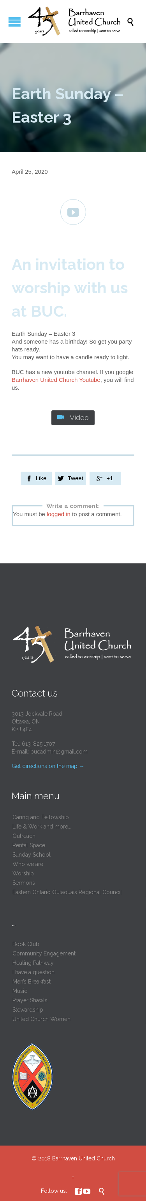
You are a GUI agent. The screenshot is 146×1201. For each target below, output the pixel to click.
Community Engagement (44, 953)
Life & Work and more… (41, 826)
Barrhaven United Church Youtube (56, 379)
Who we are (27, 864)
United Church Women (41, 1019)
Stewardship (27, 1010)
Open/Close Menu (14, 22)
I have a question (33, 972)
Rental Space (28, 845)
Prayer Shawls (29, 1000)
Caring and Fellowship (40, 817)
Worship (23, 873)
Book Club (25, 944)
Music (19, 991)
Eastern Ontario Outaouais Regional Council (67, 892)
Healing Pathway (33, 963)
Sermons (23, 883)
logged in (58, 514)
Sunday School (31, 855)
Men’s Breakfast (31, 981)
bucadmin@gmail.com (59, 751)
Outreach (23, 836)
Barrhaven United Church (83, 1158)
